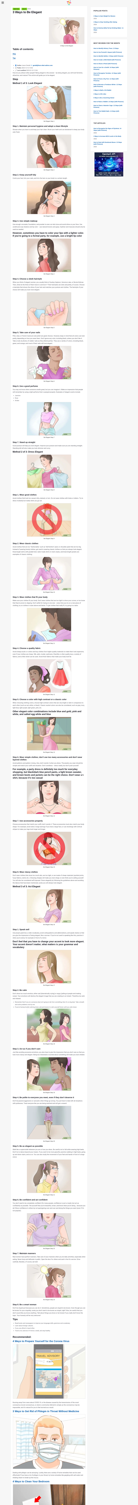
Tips (14, 58)
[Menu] (2, 2)
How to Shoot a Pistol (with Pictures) (105, 63)
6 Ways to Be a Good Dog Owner (104, 98)
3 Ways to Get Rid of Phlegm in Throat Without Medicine (46, 1411)
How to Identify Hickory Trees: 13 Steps (106, 48)
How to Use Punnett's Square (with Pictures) (108, 52)
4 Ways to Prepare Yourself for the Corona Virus (41, 1341)
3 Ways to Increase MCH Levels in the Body (107, 136)
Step (14, 54)
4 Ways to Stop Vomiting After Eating (105, 22)
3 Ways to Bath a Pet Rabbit (102, 90)
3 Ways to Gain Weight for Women (104, 16)
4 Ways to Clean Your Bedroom (31, 1481)
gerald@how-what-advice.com (43, 65)
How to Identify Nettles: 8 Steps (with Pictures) (108, 56)
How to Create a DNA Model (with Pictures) (107, 60)
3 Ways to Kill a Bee (100, 94)
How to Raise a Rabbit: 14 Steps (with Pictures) (109, 101)
